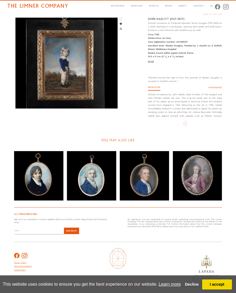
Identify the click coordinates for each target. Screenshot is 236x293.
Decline (192, 284)
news (168, 5)
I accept (217, 284)
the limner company (37, 6)
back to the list (212, 14)
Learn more (170, 284)
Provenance (215, 88)
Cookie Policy (20, 270)
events (154, 5)
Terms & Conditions (23, 266)
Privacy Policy (20, 262)
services (137, 5)
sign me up (71, 231)
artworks (118, 5)
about (183, 5)
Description (154, 87)
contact (199, 5)
